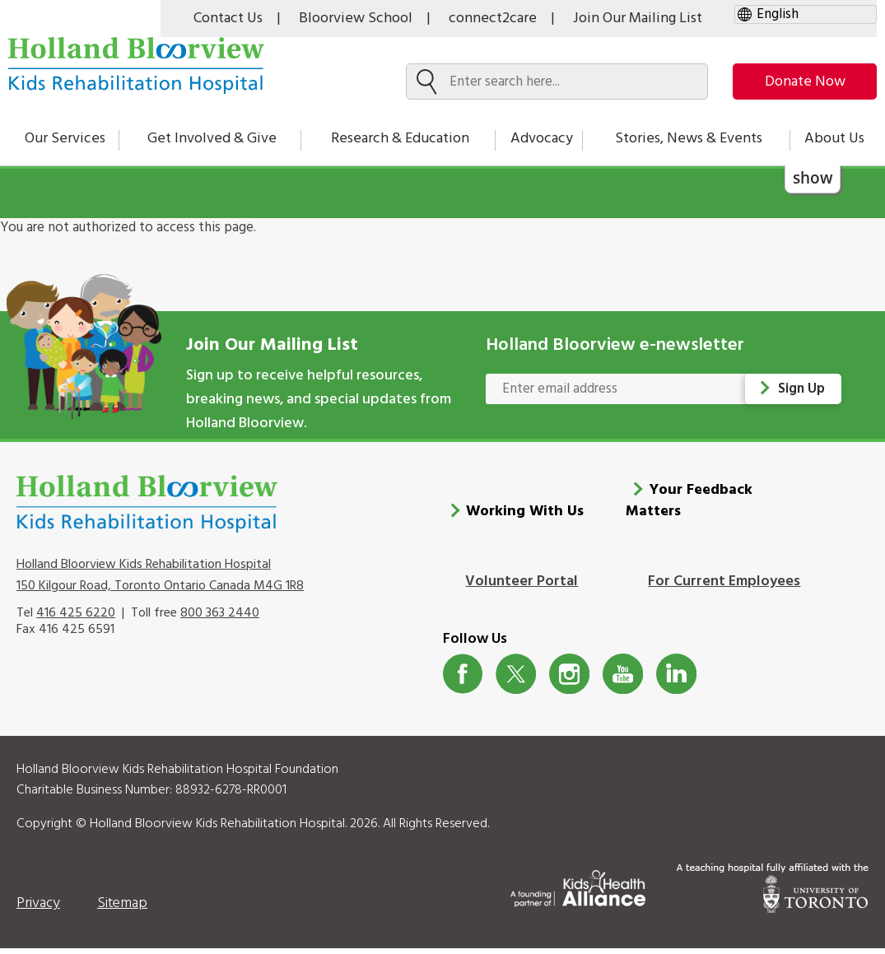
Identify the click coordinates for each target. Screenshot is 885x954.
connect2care (493, 18)
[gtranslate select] (805, 14)
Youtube (623, 679)
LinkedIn (676, 679)
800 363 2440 (219, 619)
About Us (834, 139)
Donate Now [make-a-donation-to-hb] (805, 82)
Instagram (569, 679)
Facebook (463, 679)
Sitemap (122, 909)
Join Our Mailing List (637, 18)
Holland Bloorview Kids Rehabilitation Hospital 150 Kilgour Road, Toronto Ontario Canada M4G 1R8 (160, 581)
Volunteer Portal (521, 587)
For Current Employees (724, 587)
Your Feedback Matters (689, 506)
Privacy (38, 909)
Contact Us (228, 18)
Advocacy (541, 139)
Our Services (65, 139)
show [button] (813, 177)
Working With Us (525, 517)
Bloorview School (355, 18)
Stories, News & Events (688, 139)
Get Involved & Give (212, 139)
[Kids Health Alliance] (577, 891)
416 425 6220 (75, 619)
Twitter (516, 679)
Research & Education (400, 139)
